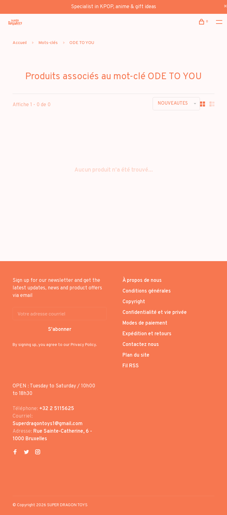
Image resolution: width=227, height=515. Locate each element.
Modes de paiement (144, 323)
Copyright (133, 302)
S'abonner (59, 329)
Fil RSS (130, 366)
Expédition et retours (146, 334)
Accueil (20, 43)
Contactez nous (140, 345)
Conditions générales (146, 291)
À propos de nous (142, 280)
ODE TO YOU (81, 43)
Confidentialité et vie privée (154, 313)
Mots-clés (48, 43)
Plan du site (135, 355)
